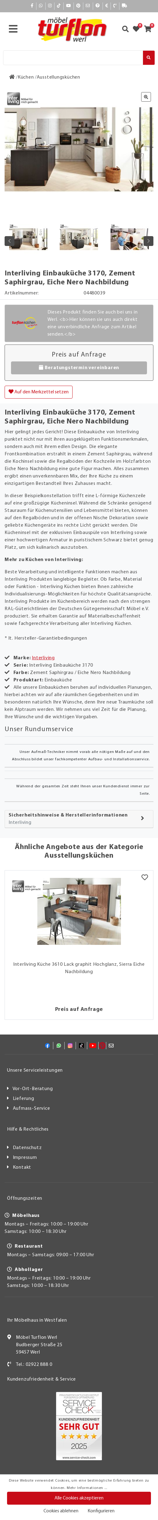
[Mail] (88, 6)
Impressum (25, 1157)
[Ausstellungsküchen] (58, 77)
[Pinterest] (78, 6)
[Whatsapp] (40, 6)
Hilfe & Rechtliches (28, 1129)
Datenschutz (27, 1147)
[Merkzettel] (144, 878)
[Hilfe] (98, 6)
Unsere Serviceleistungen (35, 1070)
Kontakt (22, 1167)
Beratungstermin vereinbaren (79, 367)
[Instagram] (50, 6)
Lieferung (23, 1098)
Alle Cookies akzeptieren (79, 1498)
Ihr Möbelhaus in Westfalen (37, 1320)
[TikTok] (59, 6)
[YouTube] (68, 6)
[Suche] (73, 57)
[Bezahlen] (107, 6)
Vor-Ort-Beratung (33, 1088)
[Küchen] (26, 77)
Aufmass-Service (31, 1108)
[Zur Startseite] (12, 77)
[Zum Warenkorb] (150, 29)
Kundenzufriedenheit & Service (41, 1379)
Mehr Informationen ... (87, 1488)
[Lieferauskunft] (124, 6)
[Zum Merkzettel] (138, 29)
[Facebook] (32, 6)
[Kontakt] (115, 6)
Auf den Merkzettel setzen (39, 392)
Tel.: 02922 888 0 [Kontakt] (34, 1364)
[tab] (79, 819)
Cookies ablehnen (60, 1511)
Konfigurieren (101, 1511)
